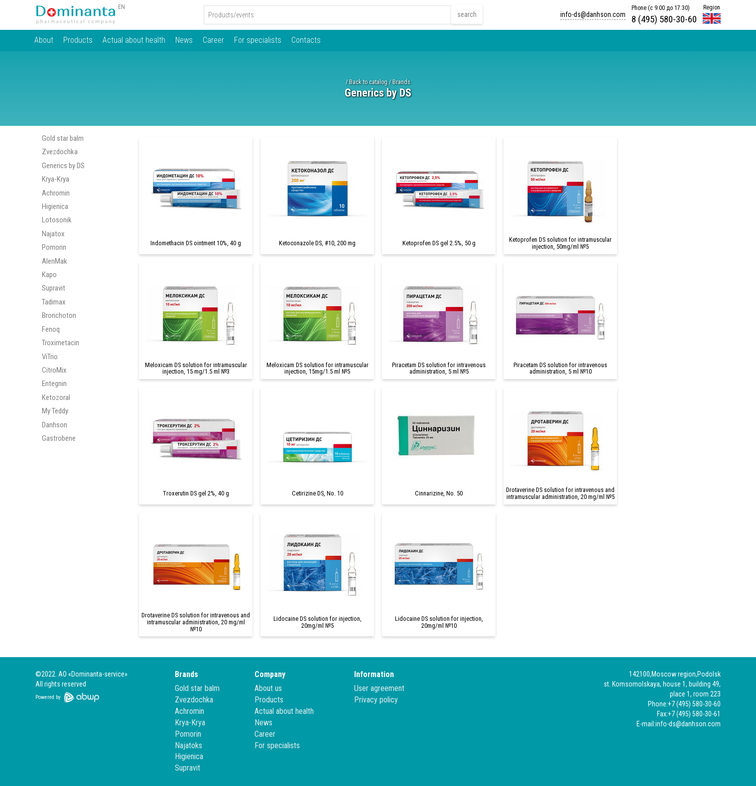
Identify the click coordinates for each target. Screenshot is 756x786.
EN (121, 6)
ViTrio (50, 356)
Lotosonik (57, 219)
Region (711, 7)
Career (213, 40)
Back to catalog (368, 82)
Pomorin (54, 247)
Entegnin (54, 383)
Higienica (55, 206)
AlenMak (54, 261)
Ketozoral (56, 397)
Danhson (54, 424)
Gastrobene (59, 438)
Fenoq (51, 329)
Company (269, 674)
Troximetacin (60, 342)
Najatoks (188, 745)
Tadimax (54, 301)
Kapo (49, 274)
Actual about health (134, 40)
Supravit (53, 288)
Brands (401, 82)
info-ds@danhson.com (593, 14)
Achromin (56, 193)
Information (374, 674)
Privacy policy (376, 699)
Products (78, 40)
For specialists (257, 40)
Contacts (306, 40)
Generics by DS (63, 165)
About (43, 40)
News (184, 40)
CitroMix (54, 370)
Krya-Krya (55, 179)
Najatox (53, 233)
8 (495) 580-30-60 (664, 19)
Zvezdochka (60, 151)
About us (268, 688)
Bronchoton (59, 315)
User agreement (379, 688)
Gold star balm (63, 138)
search (467, 14)
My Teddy (55, 410)
